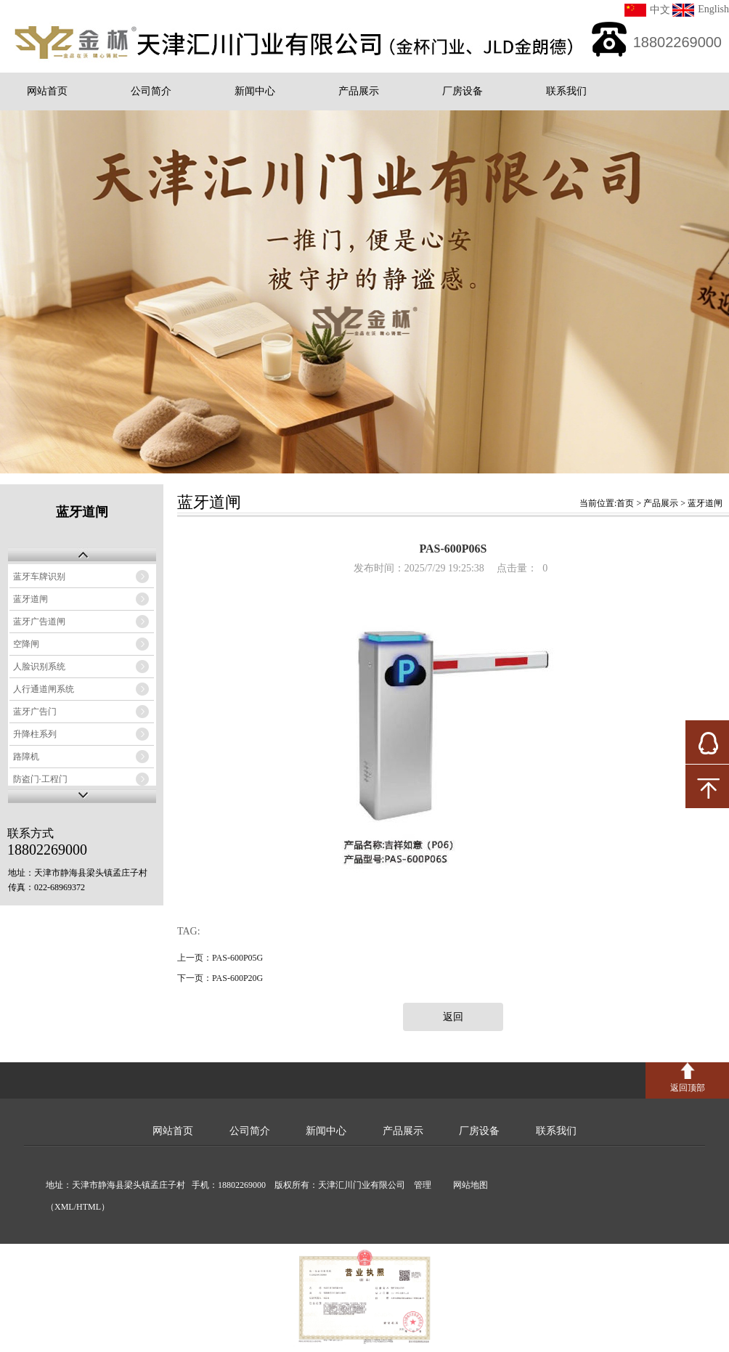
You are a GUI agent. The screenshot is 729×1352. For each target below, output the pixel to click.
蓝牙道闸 (30, 599)
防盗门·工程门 (40, 779)
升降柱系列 (35, 734)
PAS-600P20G (237, 978)
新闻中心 (255, 91)
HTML (88, 1207)
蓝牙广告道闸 (39, 621)
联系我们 (566, 91)
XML (64, 1207)
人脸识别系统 (39, 666)
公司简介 (151, 91)
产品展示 (358, 91)
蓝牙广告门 (35, 711)
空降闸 (26, 644)
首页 (625, 503)
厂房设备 (462, 91)
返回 (453, 1016)
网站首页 (47, 91)
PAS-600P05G (237, 958)
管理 (419, 1185)
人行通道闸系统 (43, 689)
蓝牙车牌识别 (39, 576)
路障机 (26, 757)
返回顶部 (687, 1088)
